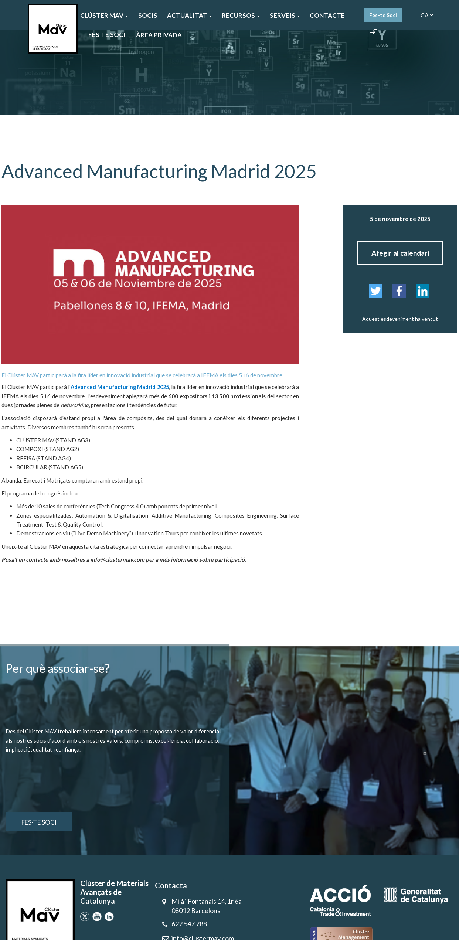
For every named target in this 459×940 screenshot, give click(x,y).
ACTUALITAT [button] (189, 15)
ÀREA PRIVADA (159, 35)
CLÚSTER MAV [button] (104, 15)
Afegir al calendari (400, 253)
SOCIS (147, 15)
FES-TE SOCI (107, 34)
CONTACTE (327, 15)
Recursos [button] (241, 15)
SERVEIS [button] (285, 15)
